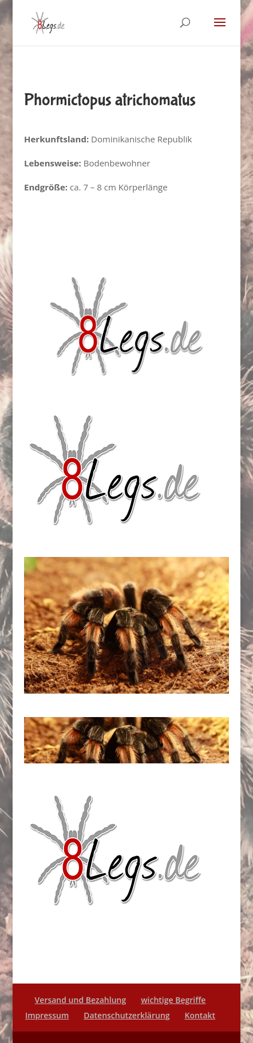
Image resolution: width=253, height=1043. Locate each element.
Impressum (47, 1015)
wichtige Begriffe (173, 999)
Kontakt (199, 1015)
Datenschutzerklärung (126, 1015)
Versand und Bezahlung (80, 999)
